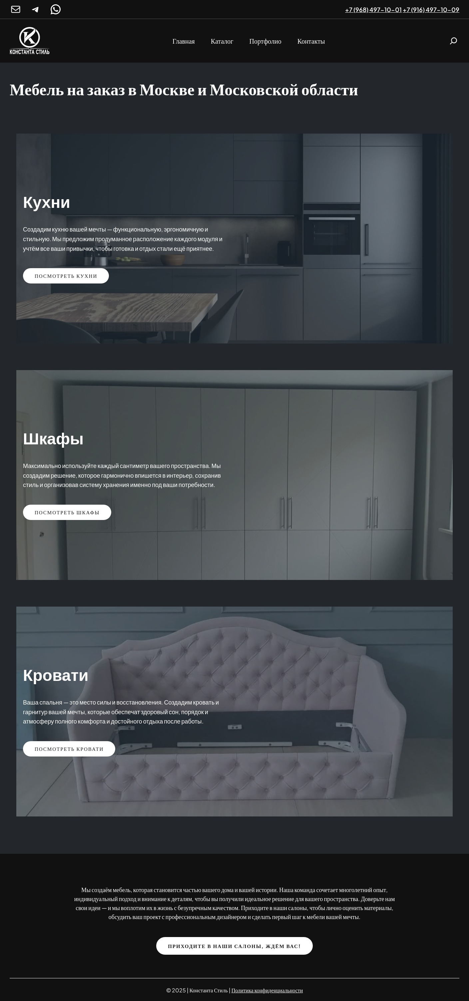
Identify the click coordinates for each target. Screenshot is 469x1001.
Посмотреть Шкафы (67, 512)
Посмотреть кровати (69, 749)
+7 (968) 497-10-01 (373, 9)
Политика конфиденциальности (267, 990)
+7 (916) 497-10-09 (431, 9)
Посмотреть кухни (66, 275)
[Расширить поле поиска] (453, 41)
